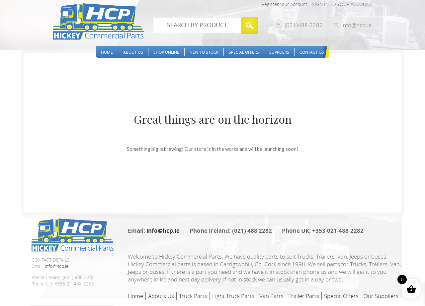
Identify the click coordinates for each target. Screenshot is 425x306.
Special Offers (244, 52)
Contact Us (311, 52)
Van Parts (271, 296)
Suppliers (279, 52)
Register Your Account (284, 4)
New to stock (204, 52)
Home (107, 52)
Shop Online (166, 52)
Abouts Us (161, 296)
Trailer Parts (304, 296)
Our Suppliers (381, 296)
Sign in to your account (342, 4)
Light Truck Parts (233, 296)
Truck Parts (193, 296)
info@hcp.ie (356, 25)
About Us (133, 52)
